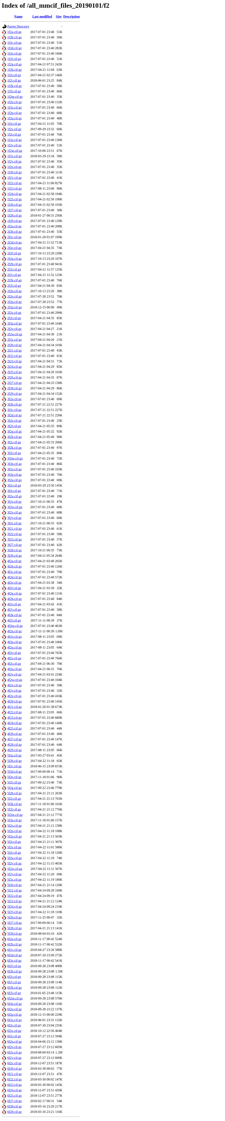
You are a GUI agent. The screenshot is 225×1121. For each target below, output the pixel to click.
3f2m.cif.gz (15, 458)
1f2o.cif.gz (14, 107)
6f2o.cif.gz (14, 1009)
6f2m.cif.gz (15, 998)
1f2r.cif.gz (14, 123)
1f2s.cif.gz (14, 129)
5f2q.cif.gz (14, 836)
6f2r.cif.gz (14, 1025)
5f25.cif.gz (14, 912)
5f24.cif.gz (14, 906)
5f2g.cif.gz (14, 788)
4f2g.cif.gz (14, 593)
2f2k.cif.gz (14, 280)
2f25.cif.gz (14, 372)
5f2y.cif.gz (14, 874)
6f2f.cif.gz (14, 966)
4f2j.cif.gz (14, 609)
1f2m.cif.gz (15, 96)
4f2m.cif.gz (15, 626)
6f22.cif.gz (14, 1079)
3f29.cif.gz (14, 555)
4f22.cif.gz (14, 712)
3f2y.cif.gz (14, 518)
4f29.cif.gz (14, 750)
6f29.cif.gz (14, 1112)
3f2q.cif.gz (14, 480)
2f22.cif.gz (14, 356)
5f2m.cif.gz (15, 815)
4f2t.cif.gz (14, 663)
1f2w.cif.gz (14, 150)
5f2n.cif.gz (14, 820)
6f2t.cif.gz (14, 1036)
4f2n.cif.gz (14, 631)
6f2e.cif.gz (14, 960)
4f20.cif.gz (14, 701)
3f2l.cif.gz (14, 453)
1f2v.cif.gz (14, 145)
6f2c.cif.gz (14, 950)
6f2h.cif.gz (14, 971)
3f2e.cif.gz (14, 420)
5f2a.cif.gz (14, 755)
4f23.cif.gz (14, 717)
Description (71, 16)
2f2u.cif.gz (14, 323)
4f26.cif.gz (14, 734)
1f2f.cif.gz (14, 59)
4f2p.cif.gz (14, 642)
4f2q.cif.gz (14, 647)
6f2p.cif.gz (14, 1014)
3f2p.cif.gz (14, 474)
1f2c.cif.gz (14, 42)
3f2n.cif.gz (14, 464)
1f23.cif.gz (14, 188)
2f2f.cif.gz (14, 253)
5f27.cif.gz (14, 923)
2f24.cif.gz (14, 366)
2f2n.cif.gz (14, 291)
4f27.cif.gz (14, 739)
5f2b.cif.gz (14, 761)
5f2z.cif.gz (14, 879)
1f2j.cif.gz (14, 80)
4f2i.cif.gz (14, 604)
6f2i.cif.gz (14, 977)
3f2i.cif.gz (14, 442)
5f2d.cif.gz (14, 771)
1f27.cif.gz (14, 210)
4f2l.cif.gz (14, 620)
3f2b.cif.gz (14, 404)
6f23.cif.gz (14, 1085)
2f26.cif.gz (14, 377)
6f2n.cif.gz (14, 1004)
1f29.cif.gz (14, 221)
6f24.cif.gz (14, 1090)
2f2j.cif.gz (14, 275)
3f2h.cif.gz (14, 437)
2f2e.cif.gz (14, 248)
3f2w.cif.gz (14, 507)
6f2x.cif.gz (14, 1052)
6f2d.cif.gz (14, 955)
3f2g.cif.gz (14, 431)
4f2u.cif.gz (14, 669)
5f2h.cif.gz (14, 793)
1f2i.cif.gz (14, 75)
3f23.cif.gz (14, 539)
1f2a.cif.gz (14, 32)
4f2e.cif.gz (14, 582)
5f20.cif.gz (14, 885)
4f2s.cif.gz (14, 658)
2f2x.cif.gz (14, 339)
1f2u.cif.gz (14, 140)
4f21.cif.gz (14, 707)
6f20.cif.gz (14, 1068)
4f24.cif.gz (14, 723)
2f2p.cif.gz (14, 302)
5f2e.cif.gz (14, 777)
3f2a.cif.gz (14, 399)
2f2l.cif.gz (14, 285)
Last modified (42, 16)
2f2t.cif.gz (14, 318)
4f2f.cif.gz (14, 588)
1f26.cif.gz (14, 204)
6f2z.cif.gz (14, 1063)
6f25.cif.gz (14, 1095)
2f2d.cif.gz (14, 242)
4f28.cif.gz (14, 744)
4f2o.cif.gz (14, 636)
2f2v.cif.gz (14, 329)
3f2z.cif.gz (14, 523)
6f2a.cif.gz (14, 939)
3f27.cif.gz (14, 545)
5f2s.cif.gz (14, 847)
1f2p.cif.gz (14, 113)
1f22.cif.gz (14, 183)
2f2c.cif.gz (14, 237)
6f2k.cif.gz (14, 987)
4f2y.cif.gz (14, 690)
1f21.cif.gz (14, 177)
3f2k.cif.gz (14, 447)
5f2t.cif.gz (14, 852)
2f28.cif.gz (14, 388)
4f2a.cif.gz (14, 561)
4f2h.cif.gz (14, 599)
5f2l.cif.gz (14, 809)
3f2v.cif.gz (14, 501)
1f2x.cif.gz (14, 156)
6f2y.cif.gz (14, 1058)
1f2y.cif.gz (14, 161)
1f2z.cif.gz (14, 167)
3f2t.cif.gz (14, 491)
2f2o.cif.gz (14, 296)
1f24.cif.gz (14, 194)
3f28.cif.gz (14, 550)
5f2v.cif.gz (14, 863)
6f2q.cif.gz (14, 1020)
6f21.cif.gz (14, 1074)
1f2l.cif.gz (14, 91)
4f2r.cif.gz (14, 653)
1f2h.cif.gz (14, 69)
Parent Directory (18, 26)
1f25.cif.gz (14, 199)
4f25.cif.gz (14, 728)
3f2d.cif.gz (14, 415)
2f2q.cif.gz (14, 307)
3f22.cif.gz (14, 534)
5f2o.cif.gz (14, 825)
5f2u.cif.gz (14, 858)
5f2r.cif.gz (14, 842)
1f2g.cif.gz (14, 64)
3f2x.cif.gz (14, 512)
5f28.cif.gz (14, 928)
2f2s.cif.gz (14, 312)
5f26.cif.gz (14, 917)
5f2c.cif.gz (14, 766)
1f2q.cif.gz (14, 118)
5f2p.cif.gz (14, 831)
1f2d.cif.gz (14, 48)
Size (59, 16)
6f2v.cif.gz (14, 1047)
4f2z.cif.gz (14, 696)
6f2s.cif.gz (14, 1031)
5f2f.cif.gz (14, 782)
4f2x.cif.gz (14, 685)
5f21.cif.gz (14, 890)
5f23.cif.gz (14, 901)
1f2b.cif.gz (14, 37)
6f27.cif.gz (14, 1101)
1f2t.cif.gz (14, 134)
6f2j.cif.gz (14, 982)
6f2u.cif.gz (14, 1041)
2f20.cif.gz (14, 345)
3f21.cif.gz (14, 528)
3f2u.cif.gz (14, 496)
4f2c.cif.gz (14, 572)
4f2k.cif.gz (14, 615)
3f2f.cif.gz (14, 426)
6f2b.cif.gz (14, 944)
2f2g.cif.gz (14, 258)
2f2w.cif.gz (14, 334)
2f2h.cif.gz (14, 264)
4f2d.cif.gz (14, 577)
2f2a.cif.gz (14, 226)
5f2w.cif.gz (14, 869)
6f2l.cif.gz (14, 993)
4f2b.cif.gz (14, 566)
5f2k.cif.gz (14, 804)
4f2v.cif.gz (14, 674)
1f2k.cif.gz (14, 86)
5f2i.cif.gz (14, 798)
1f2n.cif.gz (14, 102)
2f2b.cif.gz (14, 231)
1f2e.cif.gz (14, 53)
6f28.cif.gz (14, 1106)
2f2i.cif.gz (14, 269)
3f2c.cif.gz (14, 410)
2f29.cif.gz (14, 393)
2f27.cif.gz (14, 383)
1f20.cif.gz (14, 172)
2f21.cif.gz (14, 350)
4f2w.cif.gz (14, 680)
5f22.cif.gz (14, 896)
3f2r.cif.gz (14, 485)
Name (18, 16)
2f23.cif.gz (14, 361)
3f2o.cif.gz (14, 469)
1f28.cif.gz (14, 215)
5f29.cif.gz (14, 933)
